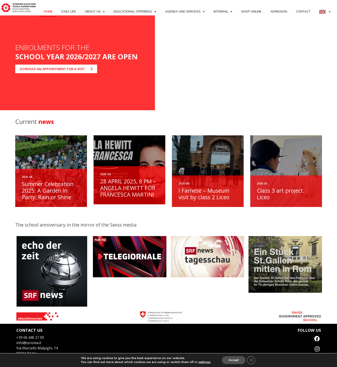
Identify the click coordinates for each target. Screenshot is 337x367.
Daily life (68, 11)
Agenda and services (185, 11)
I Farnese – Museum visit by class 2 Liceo (204, 194)
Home (48, 11)
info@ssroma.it (28, 342)
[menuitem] (325, 12)
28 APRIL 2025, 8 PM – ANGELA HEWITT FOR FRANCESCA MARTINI (128, 187)
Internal (223, 11)
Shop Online (251, 11)
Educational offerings (135, 11)
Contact (303, 11)
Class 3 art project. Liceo (281, 194)
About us (95, 11)
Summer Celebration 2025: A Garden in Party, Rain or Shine (47, 190)
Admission (278, 11)
